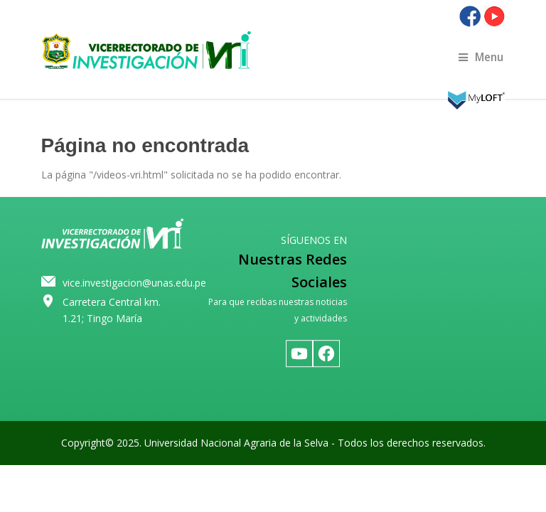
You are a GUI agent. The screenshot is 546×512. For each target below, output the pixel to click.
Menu (481, 57)
